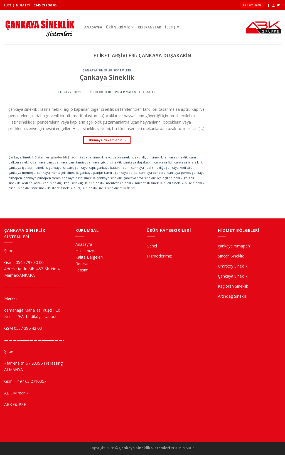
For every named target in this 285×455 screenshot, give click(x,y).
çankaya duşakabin (138, 162)
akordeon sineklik (119, 157)
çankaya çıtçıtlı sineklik (104, 162)
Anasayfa (93, 27)
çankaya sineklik (109, 178)
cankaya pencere (152, 172)
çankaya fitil (163, 162)
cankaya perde (178, 172)
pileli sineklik (173, 183)
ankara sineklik (176, 157)
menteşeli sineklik (119, 183)
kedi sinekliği (52, 183)
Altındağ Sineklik (232, 296)
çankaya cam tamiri (70, 162)
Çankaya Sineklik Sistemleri (107, 70)
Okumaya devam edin (106, 140)
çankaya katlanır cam (113, 167)
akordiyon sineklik (149, 157)
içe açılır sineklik (169, 178)
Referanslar (149, 27)
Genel (152, 246)
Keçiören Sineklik (233, 286)
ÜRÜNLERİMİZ (120, 27)
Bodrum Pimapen (122, 92)
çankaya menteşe (21, 172)
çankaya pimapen (234, 246)
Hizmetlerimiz (159, 256)
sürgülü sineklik (85, 188)
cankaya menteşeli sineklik (57, 172)
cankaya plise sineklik (78, 178)
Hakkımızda (86, 250)
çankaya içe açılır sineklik (27, 167)
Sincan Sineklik (231, 256)
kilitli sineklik (94, 183)
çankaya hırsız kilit (188, 162)
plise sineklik (194, 183)
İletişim (172, 27)
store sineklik (61, 188)
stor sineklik (40, 188)
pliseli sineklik (19, 188)
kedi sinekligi (73, 183)
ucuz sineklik (109, 188)
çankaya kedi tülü (179, 167)
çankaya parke (126, 172)
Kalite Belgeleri (89, 257)
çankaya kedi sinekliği (147, 167)
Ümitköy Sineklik (232, 266)
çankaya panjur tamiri (96, 172)
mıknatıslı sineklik (148, 183)
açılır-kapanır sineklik (87, 157)
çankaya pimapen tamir (42, 178)
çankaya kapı (85, 167)
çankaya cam (43, 162)
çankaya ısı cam (61, 167)
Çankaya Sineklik (107, 77)
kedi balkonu (31, 183)
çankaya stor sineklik (139, 178)
